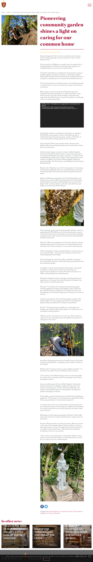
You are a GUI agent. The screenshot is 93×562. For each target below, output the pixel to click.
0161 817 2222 (87, 554)
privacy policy (83, 556)
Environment (76, 506)
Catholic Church (65, 506)
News (8, 12)
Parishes (56, 508)
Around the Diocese (52, 506)
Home (3, 12)
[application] (62, 115)
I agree (46, 559)
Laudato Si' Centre (46, 508)
